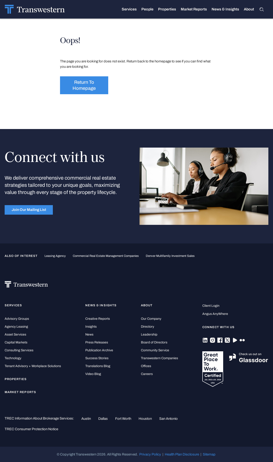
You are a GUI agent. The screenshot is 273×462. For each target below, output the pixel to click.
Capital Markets (16, 342)
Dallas (103, 418)
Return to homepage (84, 85)
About (249, 9)
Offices (146, 366)
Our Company (151, 318)
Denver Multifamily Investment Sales (170, 256)
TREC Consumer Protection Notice (31, 429)
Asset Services (15, 334)
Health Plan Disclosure (182, 454)
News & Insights (225, 9)
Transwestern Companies (159, 358)
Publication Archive (99, 350)
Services (129, 9)
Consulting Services (19, 350)
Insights (91, 326)
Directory (147, 326)
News (89, 334)
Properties (167, 9)
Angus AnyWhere (215, 314)
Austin (86, 418)
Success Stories (96, 358)
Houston (145, 418)
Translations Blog (97, 366)
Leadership (149, 334)
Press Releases (96, 342)
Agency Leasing (16, 326)
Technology (13, 358)
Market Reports (194, 9)
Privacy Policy (150, 454)
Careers (147, 374)
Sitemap (209, 454)
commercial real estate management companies (106, 256)
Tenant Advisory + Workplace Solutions (33, 366)
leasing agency (55, 256)
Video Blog (93, 374)
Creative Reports (97, 318)
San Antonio (168, 418)
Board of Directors (154, 342)
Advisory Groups (17, 318)
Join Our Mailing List (29, 210)
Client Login (210, 305)
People (147, 9)
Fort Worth (123, 418)
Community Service (155, 350)
